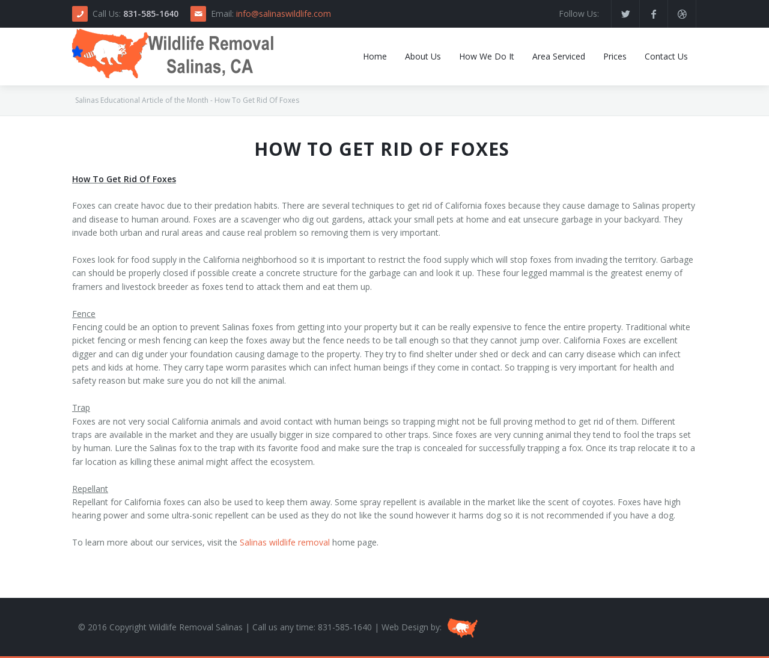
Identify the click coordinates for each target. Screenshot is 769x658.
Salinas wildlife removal (285, 542)
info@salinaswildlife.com (283, 13)
